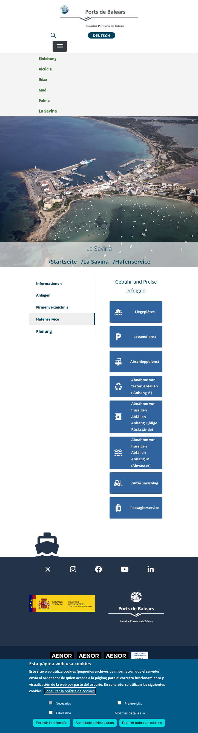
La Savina (48, 110)
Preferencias (133, 703)
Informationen (49, 283)
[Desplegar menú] (60, 46)
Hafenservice (47, 319)
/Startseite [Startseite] (62, 261)
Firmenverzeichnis (52, 307)
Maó (43, 89)
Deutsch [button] (101, 35)
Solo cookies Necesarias (95, 723)
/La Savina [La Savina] (95, 261)
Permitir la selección (51, 723)
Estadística (63, 713)
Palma (44, 100)
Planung (44, 331)
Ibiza (43, 79)
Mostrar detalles (129, 713)
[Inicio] (99, 16)
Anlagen (43, 295)
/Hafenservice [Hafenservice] (131, 261)
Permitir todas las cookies (142, 723)
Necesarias (63, 703)
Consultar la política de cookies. (70, 690)
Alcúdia (45, 68)
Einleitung (47, 58)
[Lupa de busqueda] (53, 35)
